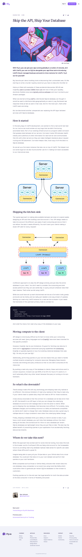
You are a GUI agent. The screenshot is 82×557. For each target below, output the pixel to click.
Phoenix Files (33, 538)
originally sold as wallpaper (41, 92)
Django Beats (33, 543)
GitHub (60, 536)
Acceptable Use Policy (73, 542)
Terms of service (73, 539)
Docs (45, 536)
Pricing (21, 538)
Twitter (60, 538)
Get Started (72, 3)
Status (45, 541)
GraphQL (46, 339)
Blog (31, 536)
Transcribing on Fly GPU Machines (23, 510)
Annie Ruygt (66, 63)
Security (71, 536)
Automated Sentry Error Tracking (23, 517)
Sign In (64, 3)
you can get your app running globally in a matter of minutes (42, 68)
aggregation (26, 348)
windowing (60, 348)
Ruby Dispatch (34, 541)
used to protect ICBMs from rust (31, 90)
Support (46, 538)
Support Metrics (48, 539)
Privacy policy (73, 538)
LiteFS (32, 99)
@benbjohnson (24, 496)
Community (61, 539)
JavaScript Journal (35, 545)
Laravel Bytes (33, 539)
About (20, 536)
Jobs (20, 539)
